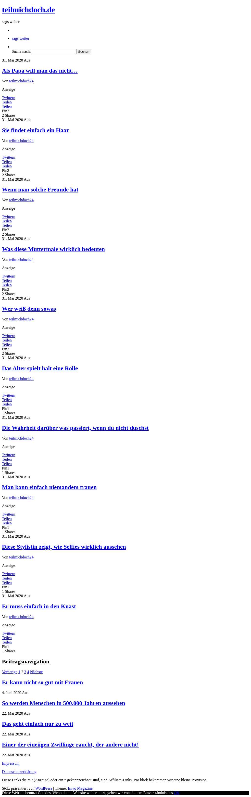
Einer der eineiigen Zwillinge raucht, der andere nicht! (70, 744)
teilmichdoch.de (28, 9)
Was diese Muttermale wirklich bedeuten (53, 249)
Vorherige (9, 672)
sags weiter (20, 38)
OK (176, 793)
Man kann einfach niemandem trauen (49, 487)
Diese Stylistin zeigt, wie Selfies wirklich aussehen (64, 547)
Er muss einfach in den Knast (39, 606)
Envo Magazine (80, 788)
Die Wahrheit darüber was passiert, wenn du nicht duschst (75, 428)
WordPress (43, 788)
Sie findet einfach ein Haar (35, 130)
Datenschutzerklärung (19, 772)
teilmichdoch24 (21, 81)
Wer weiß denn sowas (29, 308)
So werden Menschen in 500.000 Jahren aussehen (63, 703)
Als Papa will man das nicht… (40, 70)
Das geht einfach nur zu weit (37, 724)
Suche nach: (21, 51)
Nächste (36, 672)
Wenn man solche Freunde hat (40, 189)
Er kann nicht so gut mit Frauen (42, 682)
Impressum (10, 763)
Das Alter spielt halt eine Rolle (40, 368)
